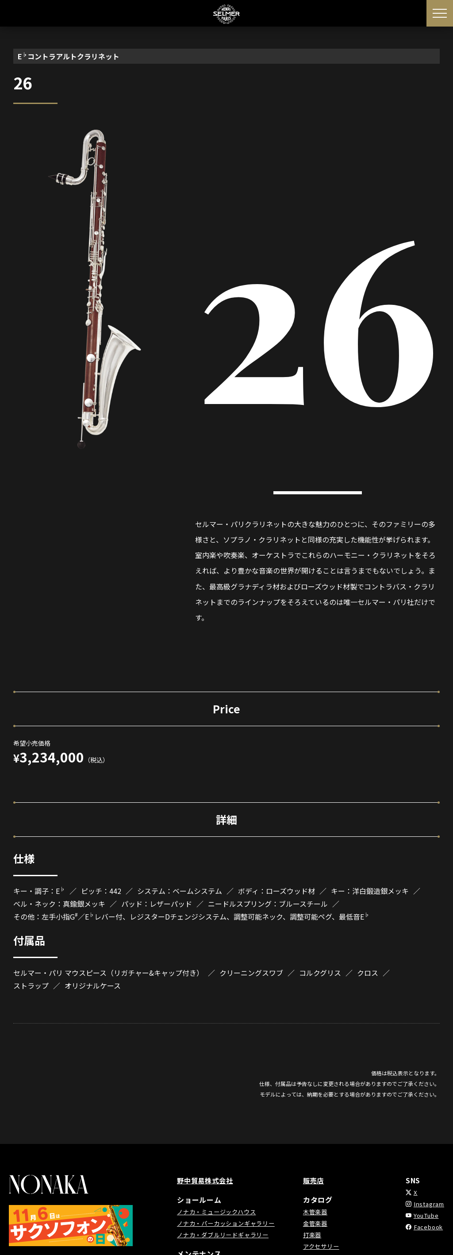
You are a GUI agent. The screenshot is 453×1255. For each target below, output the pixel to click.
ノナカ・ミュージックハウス (219, 1211)
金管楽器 (317, 1223)
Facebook (425, 1226)
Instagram (427, 1203)
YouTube (424, 1215)
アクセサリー (323, 1246)
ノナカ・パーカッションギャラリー (229, 1223)
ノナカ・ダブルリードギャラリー (226, 1234)
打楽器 (314, 1234)
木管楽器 (317, 1211)
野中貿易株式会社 (206, 1180)
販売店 (315, 1180)
